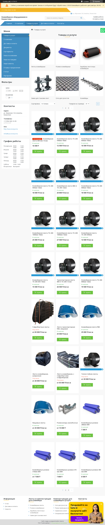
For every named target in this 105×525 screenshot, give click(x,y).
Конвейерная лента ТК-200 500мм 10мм (67, 140)
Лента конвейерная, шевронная (40, 375)
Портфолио (8, 76)
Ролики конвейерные (63, 67)
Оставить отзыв (98, 19)
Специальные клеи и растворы (65, 513)
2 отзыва (86, 1)
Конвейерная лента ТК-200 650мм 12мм (42, 187)
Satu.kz (62, 521)
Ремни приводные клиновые (64, 508)
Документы (7, 47)
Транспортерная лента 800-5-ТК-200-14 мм (66, 281)
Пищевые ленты (38, 423)
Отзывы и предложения (12, 68)
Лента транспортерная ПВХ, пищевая (66, 328)
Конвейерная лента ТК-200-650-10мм (40, 281)
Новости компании (10, 55)
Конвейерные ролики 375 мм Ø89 (66, 471)
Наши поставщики (10, 60)
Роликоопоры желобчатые (67, 423)
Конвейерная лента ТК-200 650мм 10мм (91, 140)
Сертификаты (8, 51)
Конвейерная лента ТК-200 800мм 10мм (91, 187)
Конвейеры (84, 98)
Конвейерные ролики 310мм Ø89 (40, 471)
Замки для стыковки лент (40, 98)
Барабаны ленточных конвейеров (87, 67)
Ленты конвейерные (38, 67)
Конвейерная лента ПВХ (90, 327)
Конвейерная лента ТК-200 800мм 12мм (91, 281)
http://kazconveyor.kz (11, 129)
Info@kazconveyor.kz (11, 134)
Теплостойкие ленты (89, 374)
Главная (9, 23)
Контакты (60, 23)
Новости (8, 509)
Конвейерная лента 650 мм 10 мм (42, 140)
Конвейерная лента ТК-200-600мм (89, 234)
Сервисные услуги (61, 511)
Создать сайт (7, 1)
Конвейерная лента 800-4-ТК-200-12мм (67, 187)
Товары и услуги (32, 23)
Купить (39, 151)
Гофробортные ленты (40, 327)
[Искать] (81, 18)
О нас (7, 504)
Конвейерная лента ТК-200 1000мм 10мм (42, 234)
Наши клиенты (9, 64)
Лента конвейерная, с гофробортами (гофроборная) (65, 376)
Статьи (6, 72)
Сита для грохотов (62, 98)
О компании (19, 23)
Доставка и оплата (47, 23)
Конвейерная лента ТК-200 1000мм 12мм (67, 234)
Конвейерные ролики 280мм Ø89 (89, 424)
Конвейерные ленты (37, 505)
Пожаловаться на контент (59, 523)
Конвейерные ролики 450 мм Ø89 (91, 471)
